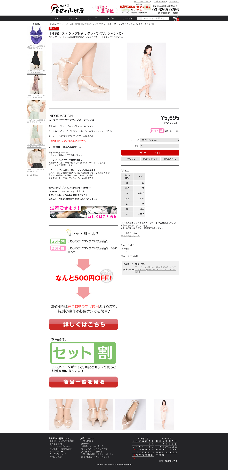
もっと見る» (32, 175)
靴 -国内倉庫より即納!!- (82, 24)
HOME (52, 24)
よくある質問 (56, 444)
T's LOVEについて (58, 454)
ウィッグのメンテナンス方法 (94, 449)
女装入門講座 (87, 441)
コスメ (57, 18)
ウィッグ (92, 18)
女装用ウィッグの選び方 (92, 446)
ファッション (75, 18)
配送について (170, 159)
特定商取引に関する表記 (61, 449)
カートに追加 (152, 152)
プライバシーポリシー (60, 446)
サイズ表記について (130, 235)
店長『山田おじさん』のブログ (95, 457)
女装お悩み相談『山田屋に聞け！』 (97, 454)
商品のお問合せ (150, 159)
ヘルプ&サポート (142, 1)
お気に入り (132, 159)
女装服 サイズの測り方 (91, 451)
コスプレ (109, 18)
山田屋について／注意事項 (62, 441)
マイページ (174, 1)
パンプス (99, 24)
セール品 (127, 18)
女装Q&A (85, 444)
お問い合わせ (160, 1)
